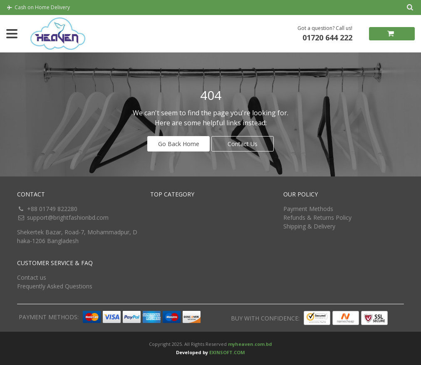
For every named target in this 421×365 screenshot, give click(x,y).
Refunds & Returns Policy (317, 217)
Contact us (31, 277)
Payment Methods (308, 209)
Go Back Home (178, 144)
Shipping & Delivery (309, 226)
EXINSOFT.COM (227, 352)
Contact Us (243, 144)
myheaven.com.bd (250, 344)
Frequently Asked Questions (54, 286)
